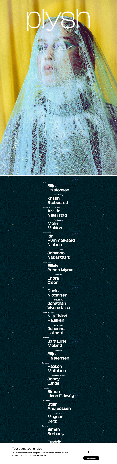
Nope (90, 451)
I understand (91, 458)
